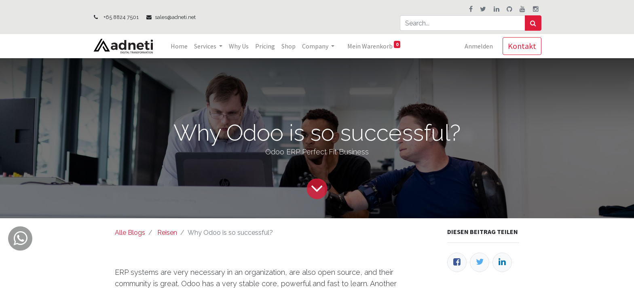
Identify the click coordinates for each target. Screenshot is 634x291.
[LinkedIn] (502, 262)
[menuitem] (179, 46)
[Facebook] (457, 262)
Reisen (167, 232)
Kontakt (522, 46)
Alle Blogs (130, 232)
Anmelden (479, 46)
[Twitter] (479, 262)
